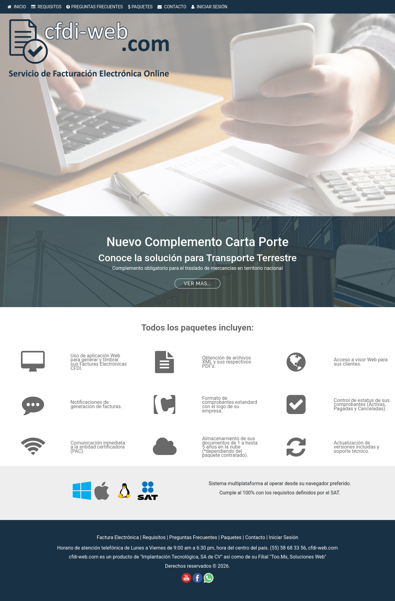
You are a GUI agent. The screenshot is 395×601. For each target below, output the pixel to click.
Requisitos (155, 537)
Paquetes (232, 537)
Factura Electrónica (118, 537)
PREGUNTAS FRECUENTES (94, 6)
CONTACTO (171, 6)
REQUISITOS (46, 6)
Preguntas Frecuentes (193, 537)
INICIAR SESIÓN (209, 6)
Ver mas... (197, 283)
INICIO (16, 6)
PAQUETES (140, 6)
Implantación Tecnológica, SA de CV (181, 557)
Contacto (256, 537)
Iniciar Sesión (283, 537)
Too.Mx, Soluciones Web (298, 557)
